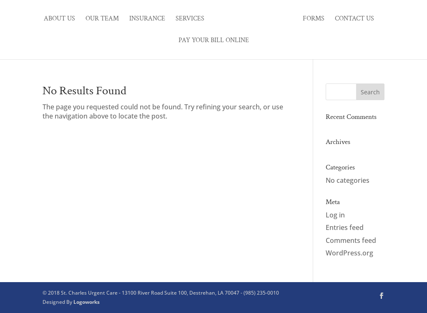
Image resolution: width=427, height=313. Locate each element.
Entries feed (345, 227)
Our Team (102, 19)
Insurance (147, 19)
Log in (335, 215)
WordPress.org (349, 252)
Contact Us (354, 19)
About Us (59, 19)
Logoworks (86, 301)
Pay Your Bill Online (213, 41)
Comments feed (351, 240)
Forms (313, 19)
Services (190, 19)
